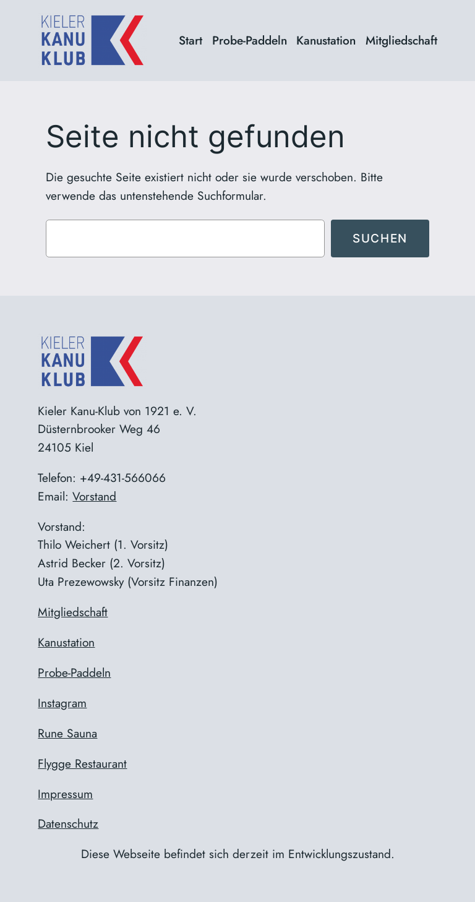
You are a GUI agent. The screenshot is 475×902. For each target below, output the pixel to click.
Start (190, 40)
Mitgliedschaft (73, 612)
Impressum (65, 793)
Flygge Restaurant (82, 763)
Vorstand (94, 496)
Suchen (380, 238)
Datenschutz (68, 823)
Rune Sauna (67, 733)
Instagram (62, 702)
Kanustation (66, 642)
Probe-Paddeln (74, 672)
